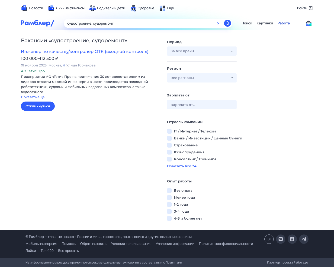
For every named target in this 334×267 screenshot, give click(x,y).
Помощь (69, 243)
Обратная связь (93, 243)
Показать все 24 (181, 166)
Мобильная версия (41, 243)
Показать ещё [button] (33, 97)
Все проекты (68, 250)
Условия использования (131, 243)
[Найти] (227, 23)
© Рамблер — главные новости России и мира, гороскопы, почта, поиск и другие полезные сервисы (109, 236)
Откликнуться (38, 106)
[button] (90, 87)
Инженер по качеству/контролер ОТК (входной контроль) (84, 51)
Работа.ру (301, 262)
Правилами (174, 262)
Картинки (265, 23)
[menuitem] (32, 8)
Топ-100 (47, 250)
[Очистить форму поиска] (218, 23)
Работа (284, 23)
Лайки (31, 250)
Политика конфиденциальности (226, 243)
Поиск (246, 23)
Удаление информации (175, 243)
